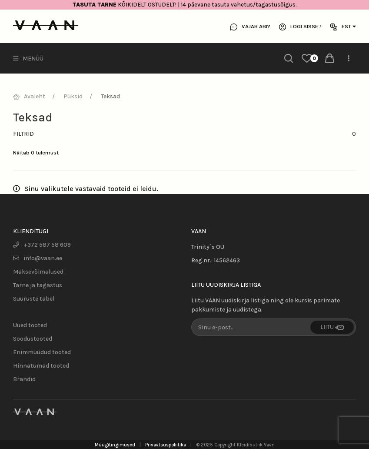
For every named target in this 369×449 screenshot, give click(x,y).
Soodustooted (32, 338)
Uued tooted (30, 325)
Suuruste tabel (33, 298)
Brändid (24, 379)
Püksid (73, 96)
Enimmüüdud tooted (42, 352)
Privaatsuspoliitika (165, 445)
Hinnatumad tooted (41, 365)
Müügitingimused (115, 445)
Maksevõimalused (38, 271)
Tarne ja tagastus (37, 285)
